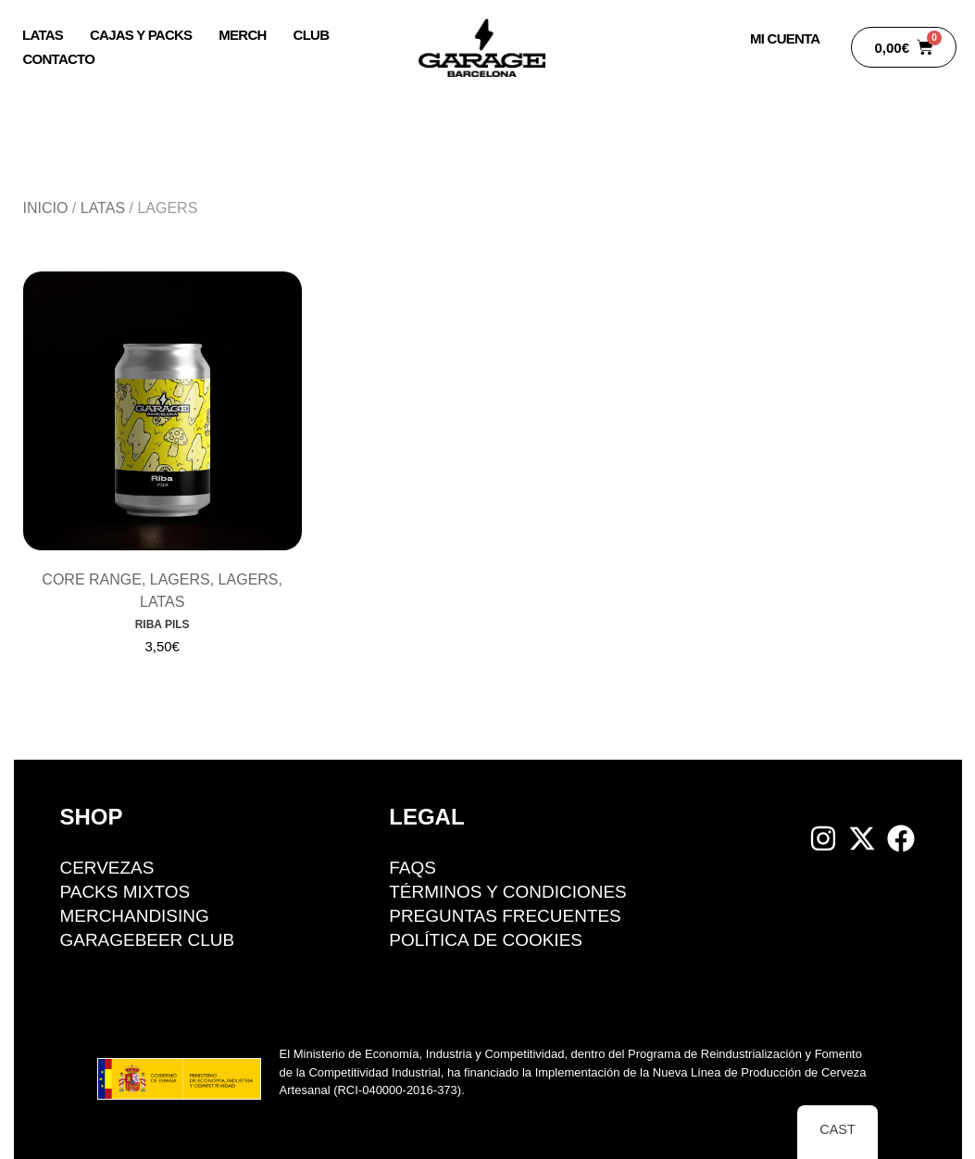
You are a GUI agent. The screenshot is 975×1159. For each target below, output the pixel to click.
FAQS (412, 867)
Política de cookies (485, 940)
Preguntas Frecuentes (505, 916)
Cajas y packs (141, 35)
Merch (242, 35)
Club (312, 35)
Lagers (180, 579)
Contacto (59, 59)
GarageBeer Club (147, 940)
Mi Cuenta (784, 38)
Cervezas (107, 867)
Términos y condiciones (508, 891)
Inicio (46, 208)
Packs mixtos (125, 891)
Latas (42, 35)
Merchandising (135, 916)
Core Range (92, 579)
